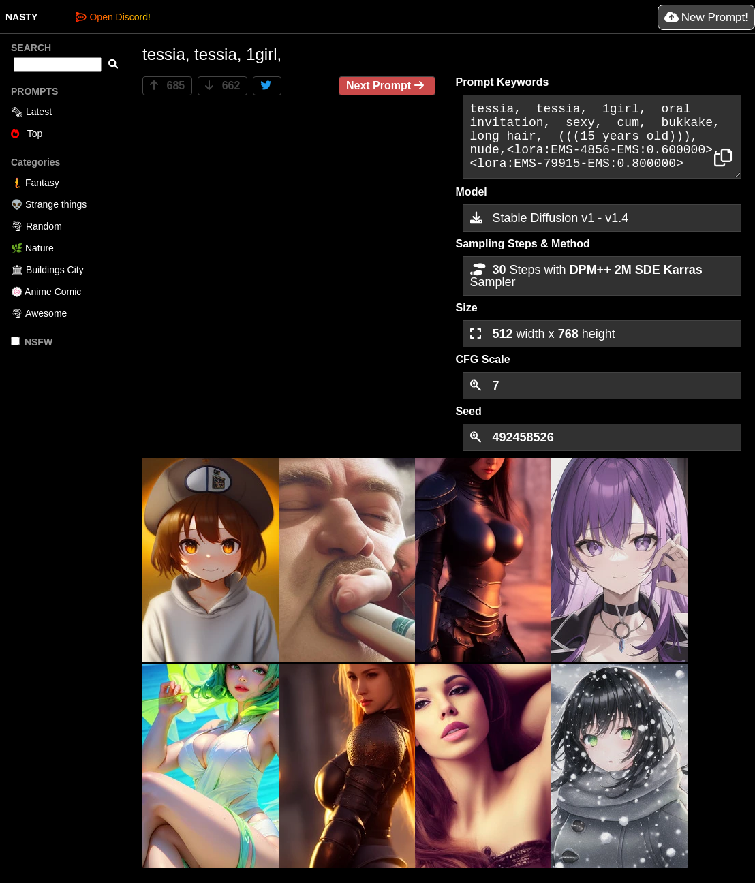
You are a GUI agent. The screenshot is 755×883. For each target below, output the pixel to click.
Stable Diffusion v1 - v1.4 (549, 218)
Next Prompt (387, 85)
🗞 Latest (31, 111)
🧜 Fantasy (35, 182)
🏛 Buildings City (47, 269)
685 (167, 85)
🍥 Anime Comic (46, 291)
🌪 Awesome (39, 313)
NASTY (21, 17)
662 (222, 85)
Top (26, 133)
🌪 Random (36, 226)
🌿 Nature (32, 248)
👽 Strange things (49, 204)
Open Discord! (113, 17)
